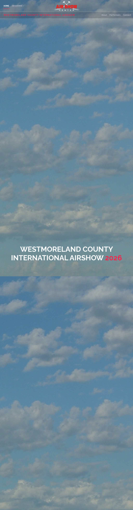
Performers (114, 15)
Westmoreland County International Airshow (39, 15)
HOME (6, 6)
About (104, 15)
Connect (127, 15)
